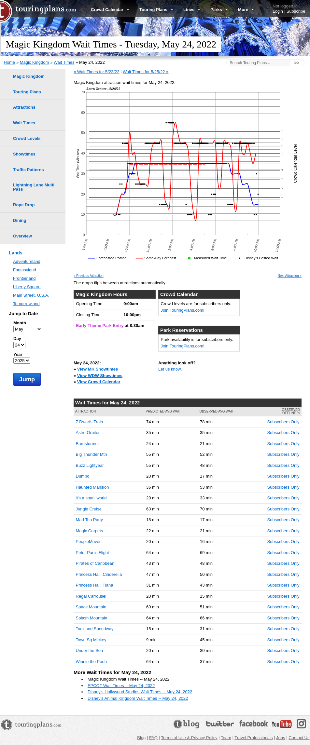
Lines (191, 9)
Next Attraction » (290, 276)
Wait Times (64, 62)
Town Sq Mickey (91, 639)
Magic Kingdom (34, 62)
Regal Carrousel (91, 596)
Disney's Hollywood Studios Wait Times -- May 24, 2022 (140, 691)
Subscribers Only (283, 421)
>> (296, 62)
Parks (219, 9)
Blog (141, 737)
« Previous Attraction (89, 276)
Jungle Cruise (89, 509)
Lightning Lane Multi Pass (33, 187)
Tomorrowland (26, 303)
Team (226, 737)
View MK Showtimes (97, 369)
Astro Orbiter (88, 432)
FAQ (153, 737)
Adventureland (26, 261)
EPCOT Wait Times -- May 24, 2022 (121, 685)
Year (17, 354)
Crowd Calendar (110, 9)
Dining (19, 220)
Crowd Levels (27, 138)
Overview (22, 236)
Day (17, 338)
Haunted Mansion (92, 487)
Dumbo (83, 476)
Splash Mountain (91, 618)
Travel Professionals (253, 737)
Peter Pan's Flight (92, 552)
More (246, 9)
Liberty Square (27, 286)
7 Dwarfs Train (89, 421)
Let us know (169, 369)
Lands (15, 252)
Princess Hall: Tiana (94, 585)
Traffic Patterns (28, 169)
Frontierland (24, 278)
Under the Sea (89, 650)
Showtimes (24, 154)
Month (19, 322)
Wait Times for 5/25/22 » (145, 71)
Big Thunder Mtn (91, 454)
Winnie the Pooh (91, 661)
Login (278, 11)
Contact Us (299, 737)
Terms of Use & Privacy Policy (189, 737)
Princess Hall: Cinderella (99, 574)
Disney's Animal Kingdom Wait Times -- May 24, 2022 (138, 698)
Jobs (280, 737)
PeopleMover (88, 541)
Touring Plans (156, 9)
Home (9, 62)
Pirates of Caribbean (95, 563)
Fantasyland (24, 269)
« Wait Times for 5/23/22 (96, 71)
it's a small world (91, 497)
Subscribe (296, 11)
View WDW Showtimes (99, 375)
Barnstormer (87, 443)
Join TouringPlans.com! (182, 310)
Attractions (24, 107)
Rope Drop (24, 204)
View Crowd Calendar (98, 381)
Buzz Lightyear (90, 465)
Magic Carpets (89, 530)
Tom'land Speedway (95, 628)
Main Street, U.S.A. (31, 295)
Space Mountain (91, 606)
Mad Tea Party (89, 519)
